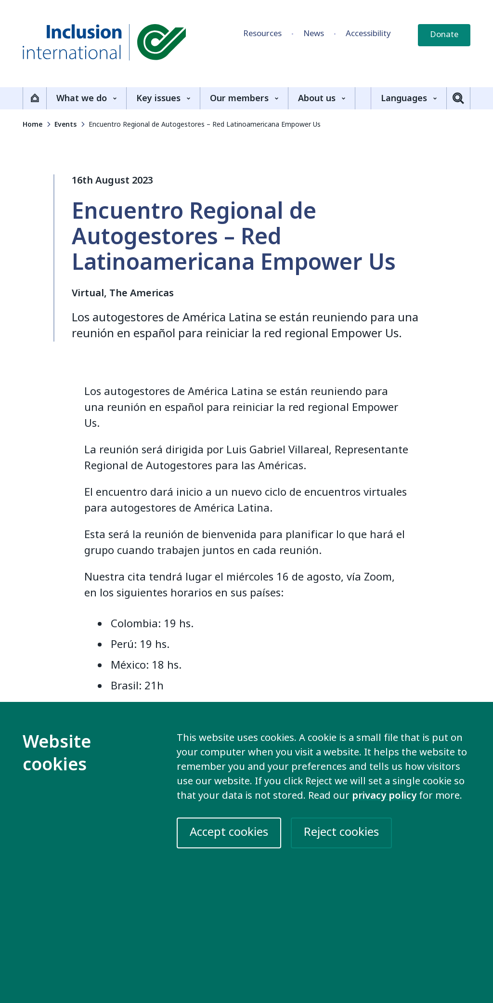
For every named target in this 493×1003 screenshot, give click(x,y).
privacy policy (384, 796)
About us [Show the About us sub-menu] (321, 98)
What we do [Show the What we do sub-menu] (86, 98)
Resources (262, 33)
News (313, 33)
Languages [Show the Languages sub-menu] (409, 98)
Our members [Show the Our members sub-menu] (244, 98)
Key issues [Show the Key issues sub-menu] (163, 98)
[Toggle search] (458, 98)
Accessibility (368, 33)
